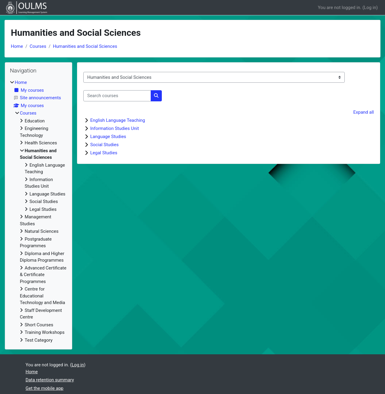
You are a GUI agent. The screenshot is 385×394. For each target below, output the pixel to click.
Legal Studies (103, 152)
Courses (38, 46)
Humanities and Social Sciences (85, 46)
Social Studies (104, 144)
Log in (370, 7)
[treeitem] (38, 211)
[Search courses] (117, 95)
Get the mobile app (44, 388)
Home (17, 46)
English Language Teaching (117, 120)
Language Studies (108, 136)
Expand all (363, 112)
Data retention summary (50, 380)
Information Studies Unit (114, 128)
